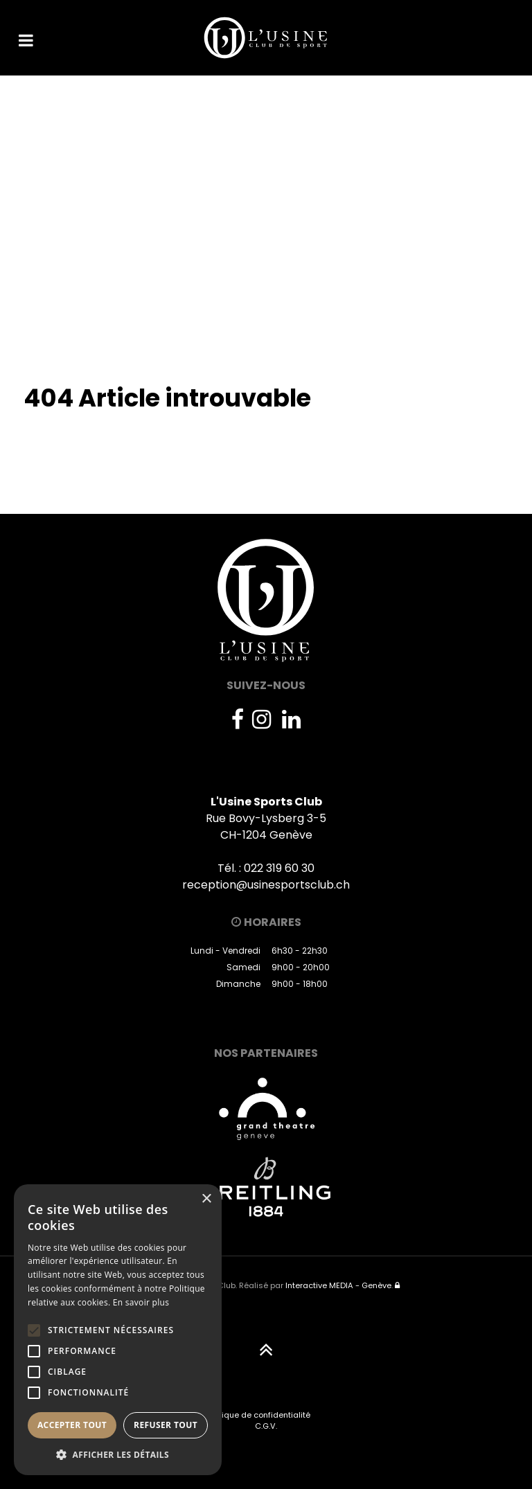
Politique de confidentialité (258, 1414)
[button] (118, 1454)
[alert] (118, 1329)
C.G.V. (266, 1426)
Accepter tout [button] (72, 1425)
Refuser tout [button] (165, 1425)
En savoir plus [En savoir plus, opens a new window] (141, 1302)
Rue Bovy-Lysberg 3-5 (266, 818)
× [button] (206, 1199)
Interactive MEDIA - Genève (338, 1285)
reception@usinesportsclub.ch (266, 885)
